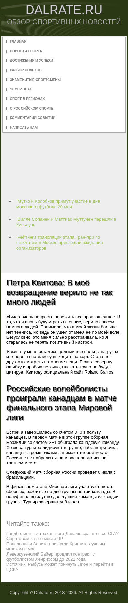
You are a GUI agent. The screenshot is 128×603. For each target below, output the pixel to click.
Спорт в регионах (27, 99)
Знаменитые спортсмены (35, 80)
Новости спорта (26, 51)
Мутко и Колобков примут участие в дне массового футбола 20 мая (58, 204)
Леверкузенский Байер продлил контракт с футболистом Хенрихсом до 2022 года (50, 556)
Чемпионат (21, 89)
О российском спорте (31, 108)
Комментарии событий (32, 118)
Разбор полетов (26, 70)
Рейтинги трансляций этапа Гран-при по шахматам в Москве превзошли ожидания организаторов (59, 243)
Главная (18, 41)
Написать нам (24, 127)
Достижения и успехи (31, 60)
